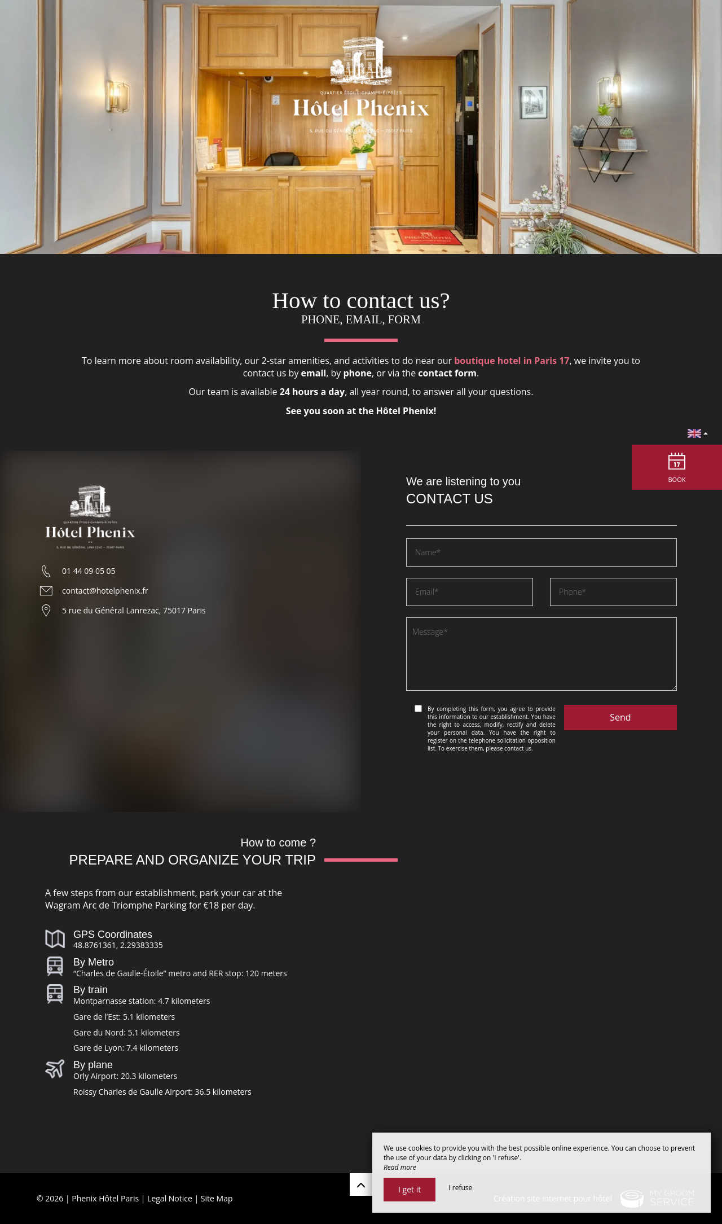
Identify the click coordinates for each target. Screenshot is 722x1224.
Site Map (217, 1198)
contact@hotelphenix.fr (105, 590)
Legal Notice (169, 1198)
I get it (409, 1189)
